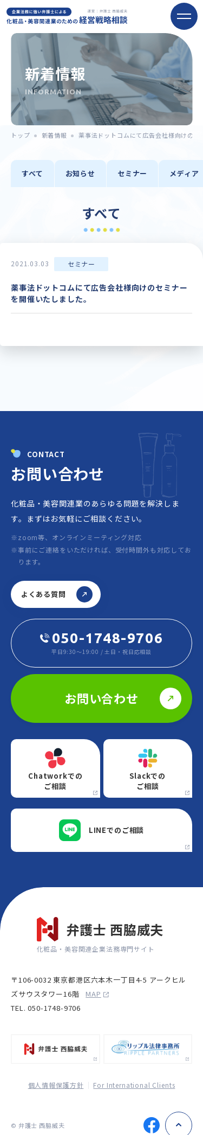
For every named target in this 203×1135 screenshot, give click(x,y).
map (97, 994)
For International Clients (134, 1084)
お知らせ (80, 173)
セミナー (132, 173)
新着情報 (54, 135)
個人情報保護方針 (56, 1084)
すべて (32, 173)
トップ (20, 135)
